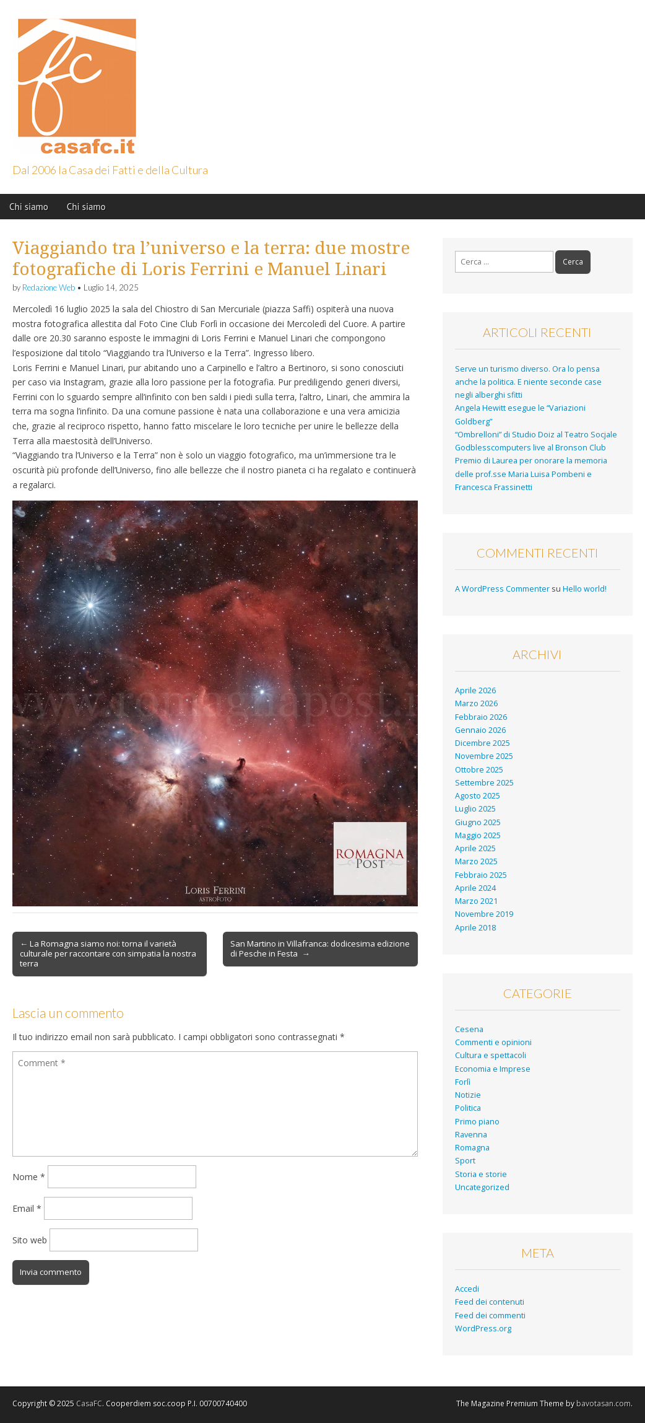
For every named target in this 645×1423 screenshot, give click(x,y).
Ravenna (471, 1134)
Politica (468, 1108)
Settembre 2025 (484, 782)
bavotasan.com (603, 1403)
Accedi (467, 1289)
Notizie (468, 1095)
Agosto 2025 (477, 795)
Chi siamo (28, 206)
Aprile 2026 (475, 690)
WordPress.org (483, 1328)
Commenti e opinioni (493, 1042)
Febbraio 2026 (481, 717)
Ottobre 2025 (479, 769)
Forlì (462, 1082)
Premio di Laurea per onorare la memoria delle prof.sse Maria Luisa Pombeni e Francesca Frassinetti (531, 474)
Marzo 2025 (476, 861)
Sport (465, 1160)
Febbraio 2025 (481, 875)
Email (26, 1208)
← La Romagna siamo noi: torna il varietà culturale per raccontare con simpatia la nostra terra (108, 953)
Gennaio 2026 (480, 730)
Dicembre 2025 (482, 743)
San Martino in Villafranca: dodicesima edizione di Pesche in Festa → (320, 948)
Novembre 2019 (484, 914)
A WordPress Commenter (502, 589)
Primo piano (477, 1121)
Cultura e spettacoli (490, 1055)
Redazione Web (48, 287)
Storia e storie (481, 1174)
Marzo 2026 (476, 703)
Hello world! (585, 589)
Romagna (472, 1147)
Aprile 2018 (475, 927)
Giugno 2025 (478, 822)
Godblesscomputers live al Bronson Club (530, 447)
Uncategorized (482, 1187)
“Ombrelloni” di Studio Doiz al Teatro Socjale (536, 434)
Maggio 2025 (478, 835)
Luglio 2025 (475, 808)
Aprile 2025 (475, 848)
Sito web (29, 1240)
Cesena (469, 1029)
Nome (28, 1177)
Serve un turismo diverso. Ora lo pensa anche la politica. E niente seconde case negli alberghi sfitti (528, 382)
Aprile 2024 (475, 888)
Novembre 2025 (484, 756)
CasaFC (89, 1403)
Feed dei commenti (490, 1315)
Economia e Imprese (492, 1069)
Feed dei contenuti (489, 1302)
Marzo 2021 (476, 901)
